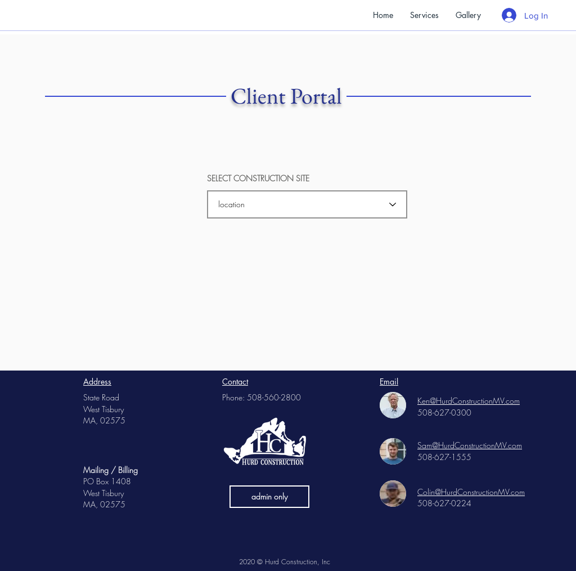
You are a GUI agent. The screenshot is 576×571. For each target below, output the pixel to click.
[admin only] (269, 496)
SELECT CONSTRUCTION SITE (258, 178)
